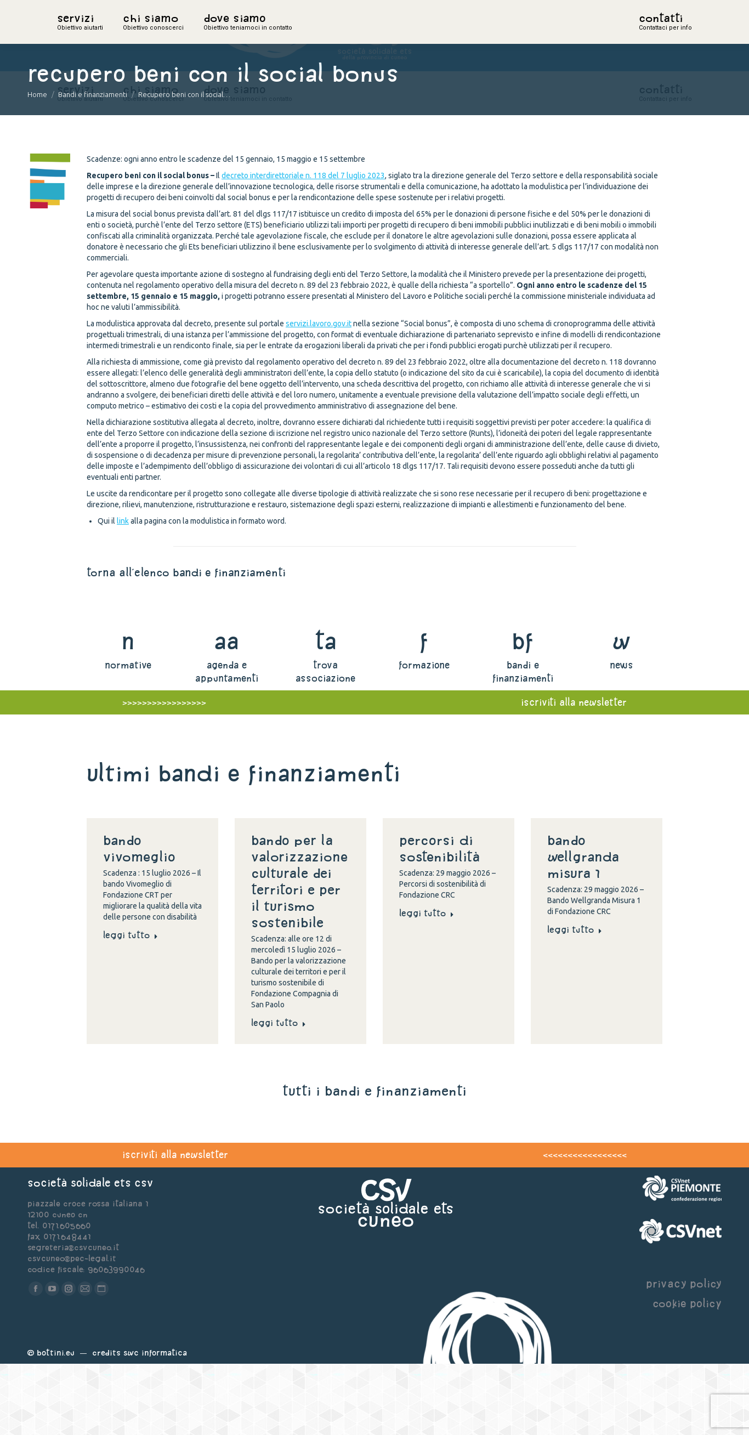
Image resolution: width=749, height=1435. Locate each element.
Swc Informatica (155, 1424)
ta (325, 712)
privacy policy (684, 1354)
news (621, 736)
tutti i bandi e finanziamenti (374, 1162)
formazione (424, 736)
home (69, 35)
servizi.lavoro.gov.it (318, 394)
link (123, 592)
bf (523, 712)
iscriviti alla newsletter (175, 1225)
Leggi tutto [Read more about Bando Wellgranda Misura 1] (574, 1000)
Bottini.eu (56, 1424)
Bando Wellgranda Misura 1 (583, 928)
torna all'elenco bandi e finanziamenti (186, 643)
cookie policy (687, 1374)
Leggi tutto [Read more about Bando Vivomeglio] (130, 1006)
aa (227, 712)
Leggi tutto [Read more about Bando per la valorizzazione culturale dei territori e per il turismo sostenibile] (278, 1094)
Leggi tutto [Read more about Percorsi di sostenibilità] (426, 984)
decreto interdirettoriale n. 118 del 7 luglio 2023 (303, 246)
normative (128, 736)
